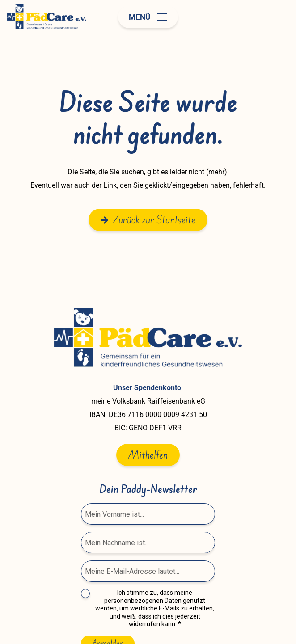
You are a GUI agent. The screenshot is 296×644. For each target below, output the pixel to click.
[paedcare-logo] (46, 16)
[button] (148, 17)
